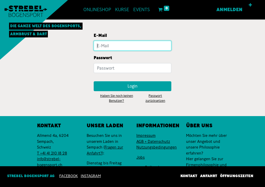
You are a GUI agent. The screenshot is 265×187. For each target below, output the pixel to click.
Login (132, 86)
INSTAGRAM (91, 176)
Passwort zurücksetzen (155, 98)
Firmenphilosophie (202, 165)
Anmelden (229, 9)
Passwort (103, 57)
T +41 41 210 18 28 (52, 153)
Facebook (68, 176)
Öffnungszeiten (236, 176)
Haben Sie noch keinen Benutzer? (116, 98)
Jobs (140, 157)
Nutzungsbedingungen (156, 147)
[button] (250, 5)
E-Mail (100, 35)
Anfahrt (208, 176)
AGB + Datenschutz (153, 141)
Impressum (146, 135)
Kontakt (188, 176)
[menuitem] (97, 9)
